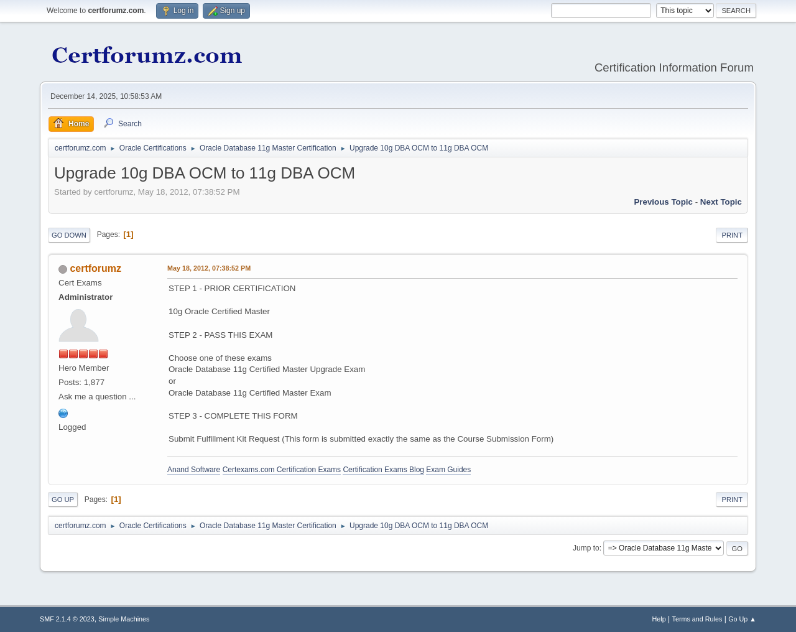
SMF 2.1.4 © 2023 (67, 619)
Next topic (721, 202)
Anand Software (193, 469)
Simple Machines (123, 619)
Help (659, 619)
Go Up (63, 499)
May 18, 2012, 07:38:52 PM (209, 268)
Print (732, 235)
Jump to (586, 548)
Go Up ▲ (742, 619)
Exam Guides (448, 469)
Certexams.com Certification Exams (282, 469)
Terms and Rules (697, 619)
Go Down (69, 235)
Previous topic (663, 202)
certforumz (95, 268)
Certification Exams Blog (383, 469)
